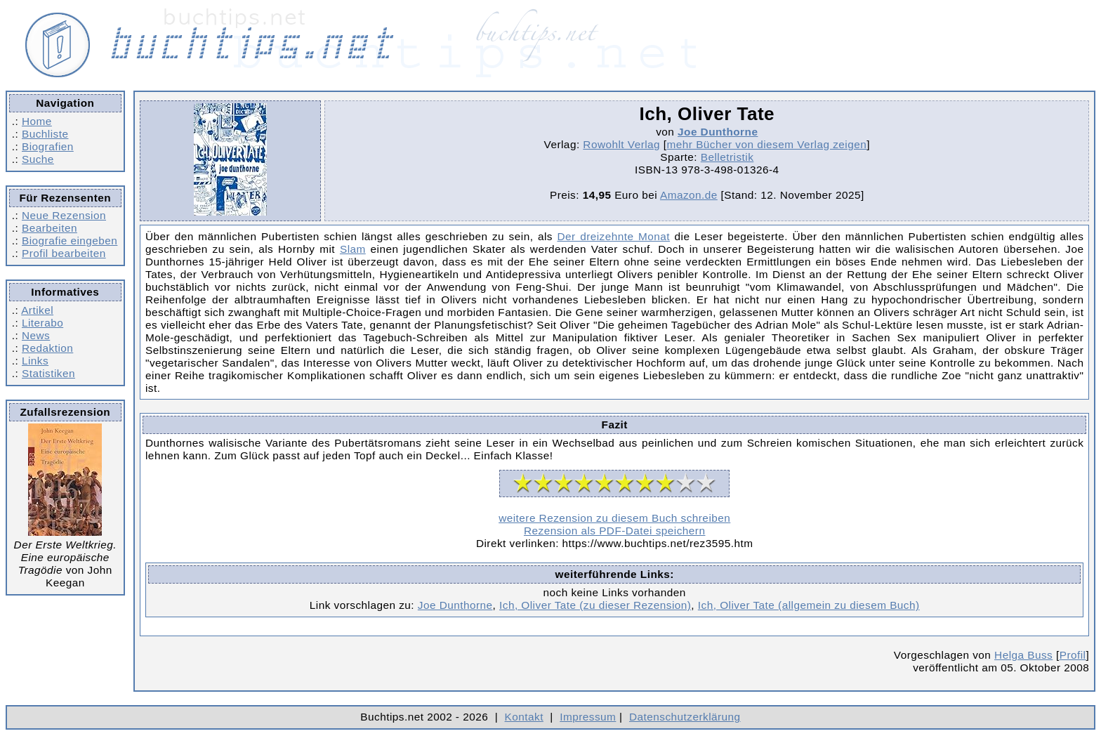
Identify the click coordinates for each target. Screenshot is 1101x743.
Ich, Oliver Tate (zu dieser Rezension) (595, 605)
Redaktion (47, 348)
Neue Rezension (64, 215)
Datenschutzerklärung (685, 717)
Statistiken (48, 373)
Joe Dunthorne (718, 132)
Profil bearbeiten (64, 253)
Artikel (37, 310)
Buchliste (45, 134)
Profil (1073, 655)
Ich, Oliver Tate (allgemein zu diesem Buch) (809, 605)
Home (37, 121)
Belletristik (727, 157)
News (36, 335)
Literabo (42, 323)
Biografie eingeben (69, 240)
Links (35, 361)
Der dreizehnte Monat (613, 236)
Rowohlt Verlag (621, 144)
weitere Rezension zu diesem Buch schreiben (614, 518)
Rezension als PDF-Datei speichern (615, 531)
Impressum (588, 717)
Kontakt (524, 717)
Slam (353, 249)
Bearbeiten (49, 228)
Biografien (48, 146)
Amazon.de (689, 195)
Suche (38, 159)
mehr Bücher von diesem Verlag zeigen (767, 144)
